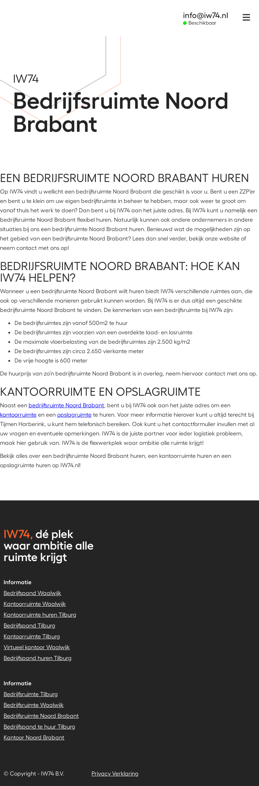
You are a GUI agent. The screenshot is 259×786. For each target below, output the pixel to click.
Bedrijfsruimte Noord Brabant (41, 715)
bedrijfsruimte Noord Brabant (66, 404)
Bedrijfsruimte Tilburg (31, 693)
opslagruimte (74, 414)
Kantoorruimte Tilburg (32, 636)
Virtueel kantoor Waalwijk (37, 646)
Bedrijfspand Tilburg (29, 625)
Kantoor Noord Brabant (34, 737)
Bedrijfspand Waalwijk (32, 592)
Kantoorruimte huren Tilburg (40, 614)
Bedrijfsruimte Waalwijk (34, 704)
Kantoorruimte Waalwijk (35, 603)
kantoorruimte (18, 414)
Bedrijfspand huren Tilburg (38, 657)
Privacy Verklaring (115, 773)
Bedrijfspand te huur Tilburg (39, 726)
